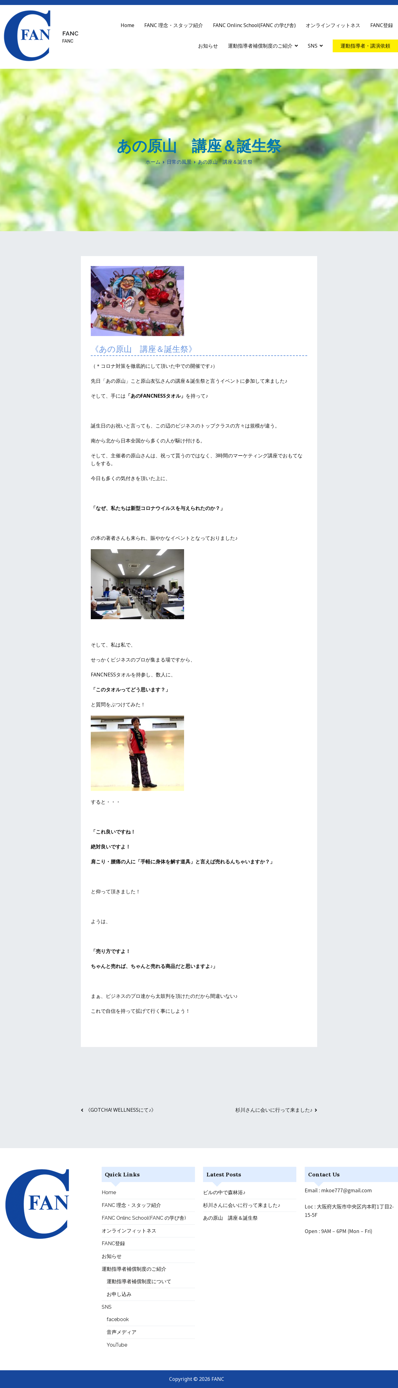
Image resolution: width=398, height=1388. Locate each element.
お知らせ (208, 45)
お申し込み (119, 1294)
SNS (312, 45)
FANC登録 (381, 25)
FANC (70, 33)
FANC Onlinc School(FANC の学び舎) (254, 25)
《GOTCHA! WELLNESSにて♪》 (121, 1109)
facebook (118, 1319)
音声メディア (122, 1332)
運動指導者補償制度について (139, 1281)
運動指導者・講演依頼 (365, 45)
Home (127, 25)
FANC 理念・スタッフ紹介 (173, 25)
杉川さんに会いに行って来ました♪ (273, 1109)
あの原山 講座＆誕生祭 (230, 1218)
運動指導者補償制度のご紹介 (260, 45)
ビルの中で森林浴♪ (224, 1192)
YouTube (117, 1345)
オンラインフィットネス (333, 25)
